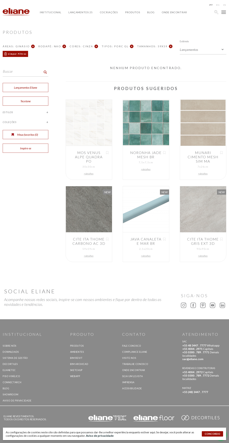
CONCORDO (212, 433)
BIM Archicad (79, 364)
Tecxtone (25, 101)
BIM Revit (76, 358)
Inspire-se (25, 148)
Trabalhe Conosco (135, 364)
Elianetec (9, 370)
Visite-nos (129, 358)
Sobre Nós (9, 345)
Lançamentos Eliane (25, 87)
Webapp (75, 376)
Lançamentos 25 (81, 12)
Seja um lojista (132, 376)
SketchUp (76, 370)
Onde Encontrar (174, 12)
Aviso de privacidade (17, 400)
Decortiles (10, 364)
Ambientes (77, 351)
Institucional (50, 12)
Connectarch (12, 382)
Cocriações (109, 12)
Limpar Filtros (17, 53)
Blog (151, 12)
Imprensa (128, 382)
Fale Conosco (131, 345)
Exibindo (184, 41)
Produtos (132, 12)
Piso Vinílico (11, 376)
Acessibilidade (132, 388)
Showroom (10, 394)
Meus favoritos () (25, 134)
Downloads (11, 351)
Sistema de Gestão (15, 358)
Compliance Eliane (134, 351)
